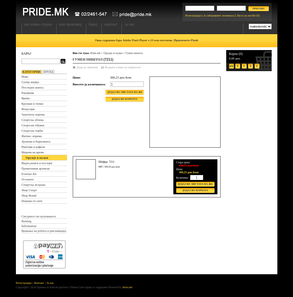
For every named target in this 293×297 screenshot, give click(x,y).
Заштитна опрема (33, 114)
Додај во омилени (87, 67)
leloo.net (127, 287)
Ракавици (28, 92)
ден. (231, 65)
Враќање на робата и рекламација (44, 230)
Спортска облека (33, 119)
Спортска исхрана (33, 184)
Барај (93, 24)
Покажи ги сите (32, 201)
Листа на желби (245, 15)
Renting (27, 221)
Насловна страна (38, 24)
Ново (25, 76)
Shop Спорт (29, 190)
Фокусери (28, 109)
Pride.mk (95, 53)
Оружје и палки (37, 157)
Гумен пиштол (134, 53)
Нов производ (70, 24)
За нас (129, 24)
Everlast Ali (29, 174)
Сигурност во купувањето (39, 216)
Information (29, 226)
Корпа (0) (236, 54)
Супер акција (30, 82)
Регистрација (193, 15)
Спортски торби (32, 130)
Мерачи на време (33, 152)
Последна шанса (32, 87)
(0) (258, 15)
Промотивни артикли (36, 168)
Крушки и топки (32, 103)
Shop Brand (29, 195)
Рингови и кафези (33, 146)
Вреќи (26, 98)
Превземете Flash (186, 40)
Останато (28, 179)
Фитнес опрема (32, 136)
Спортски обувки (33, 125)
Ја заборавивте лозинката (218, 15)
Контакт (110, 24)
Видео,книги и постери (37, 163)
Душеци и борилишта (36, 141)
